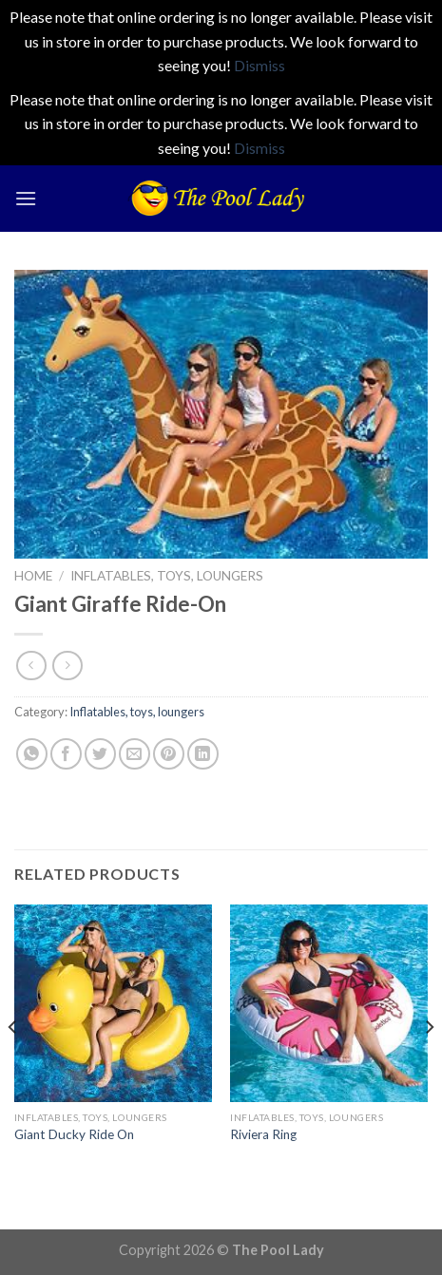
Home (33, 575)
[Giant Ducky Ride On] (113, 1003)
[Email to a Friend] (134, 754)
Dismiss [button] (259, 65)
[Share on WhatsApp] (32, 754)
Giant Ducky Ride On (74, 1134)
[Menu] (25, 198)
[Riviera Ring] (329, 1003)
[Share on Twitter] (100, 754)
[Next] (428, 1065)
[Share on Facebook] (66, 754)
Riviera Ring (263, 1134)
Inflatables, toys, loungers (166, 575)
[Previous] (13, 1065)
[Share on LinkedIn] (203, 754)
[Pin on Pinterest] (168, 754)
